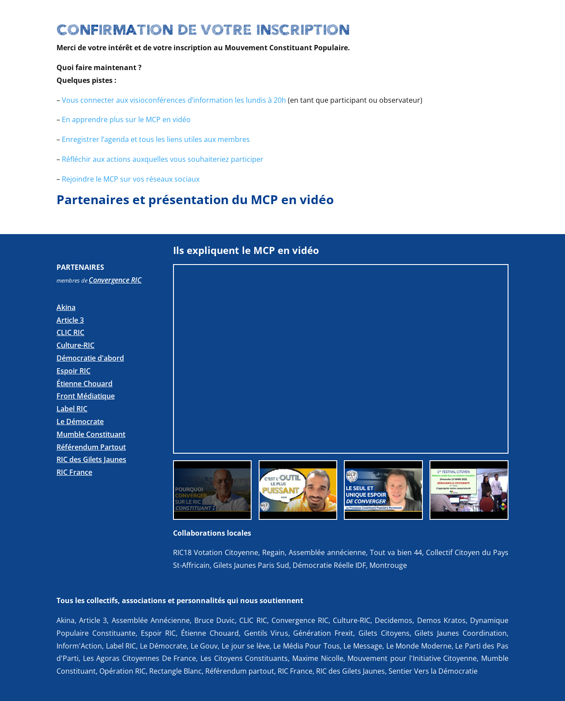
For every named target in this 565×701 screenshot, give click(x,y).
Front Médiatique (85, 396)
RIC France (74, 472)
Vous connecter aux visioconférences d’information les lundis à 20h (174, 100)
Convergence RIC (115, 280)
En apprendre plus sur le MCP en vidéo (126, 119)
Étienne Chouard (84, 383)
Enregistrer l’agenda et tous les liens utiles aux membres (156, 139)
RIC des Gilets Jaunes (91, 459)
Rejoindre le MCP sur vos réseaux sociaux (131, 179)
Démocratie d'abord (90, 358)
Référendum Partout (91, 447)
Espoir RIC (73, 371)
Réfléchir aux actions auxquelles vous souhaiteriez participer (163, 159)
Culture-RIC (75, 345)
